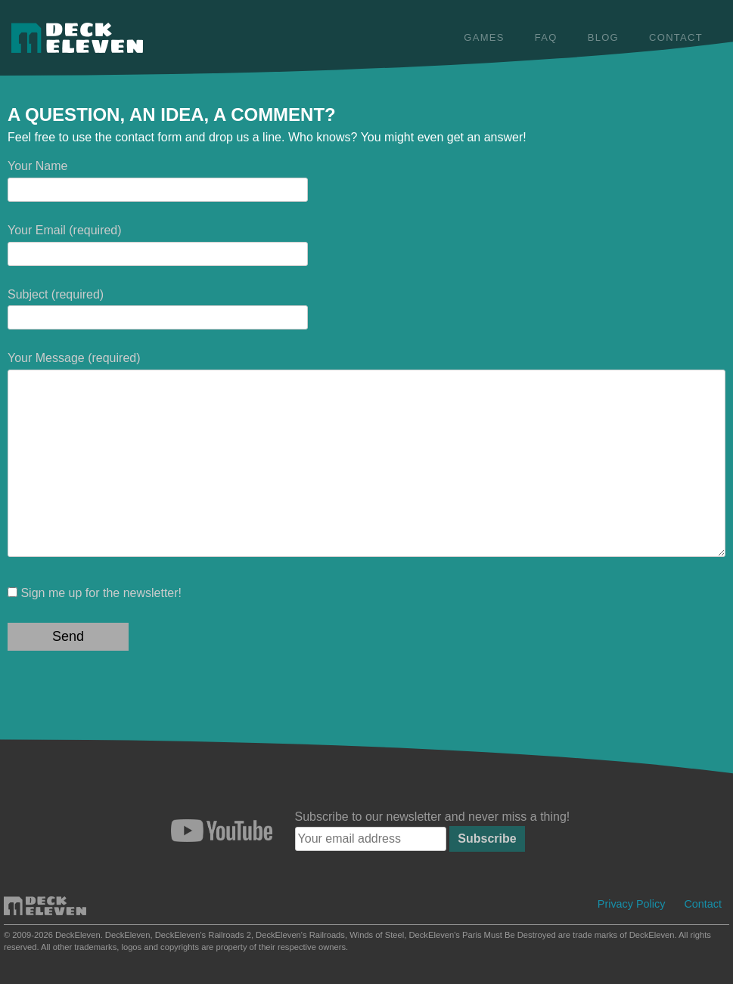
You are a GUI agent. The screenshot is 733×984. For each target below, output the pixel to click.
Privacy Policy (632, 904)
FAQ (546, 37)
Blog (603, 37)
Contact (676, 37)
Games (484, 37)
